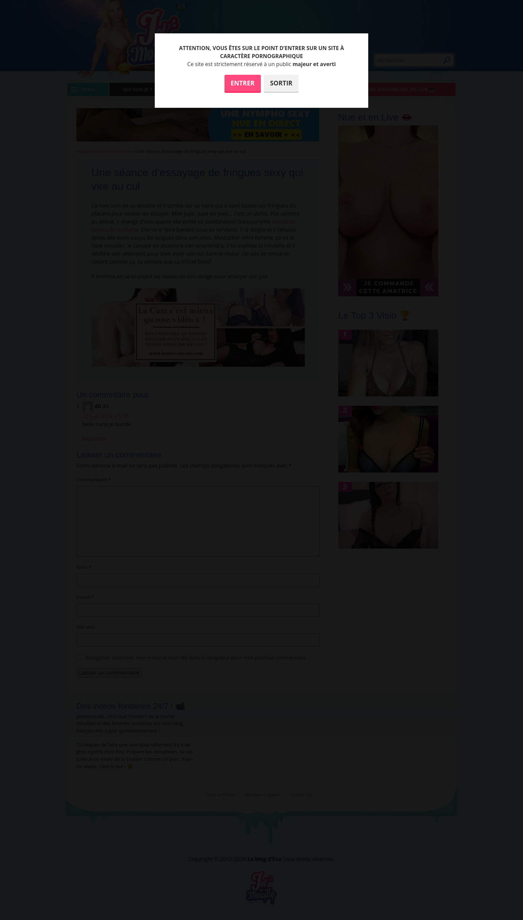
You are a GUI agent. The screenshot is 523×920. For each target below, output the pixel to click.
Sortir (281, 83)
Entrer (242, 83)
